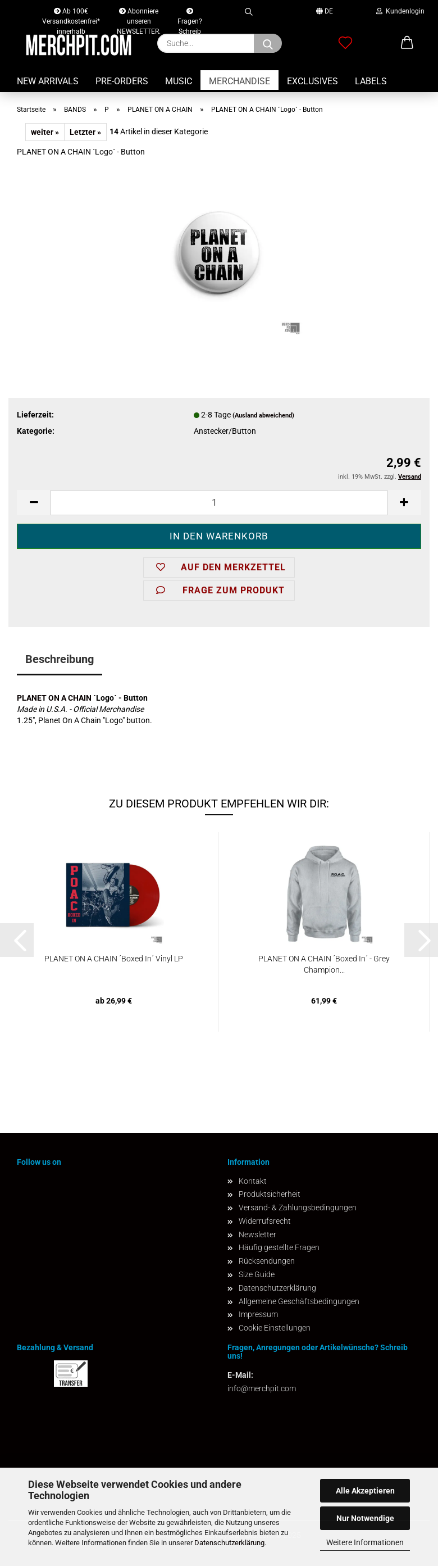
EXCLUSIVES (312, 81)
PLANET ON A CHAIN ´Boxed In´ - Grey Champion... (324, 964)
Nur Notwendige (365, 1518)
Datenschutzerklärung (229, 1542)
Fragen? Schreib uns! (189, 14)
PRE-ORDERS (121, 81)
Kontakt (253, 1181)
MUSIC (178, 81)
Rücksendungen (267, 1260)
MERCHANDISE (239, 81)
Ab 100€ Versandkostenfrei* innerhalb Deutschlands (71, 13)
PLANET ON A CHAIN (54, 697)
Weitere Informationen (365, 1542)
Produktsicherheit (269, 1194)
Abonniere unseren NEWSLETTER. (139, 13)
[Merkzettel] (345, 43)
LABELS (371, 81)
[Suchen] (268, 43)
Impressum (258, 1314)
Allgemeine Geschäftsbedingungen (299, 1301)
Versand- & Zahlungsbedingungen (298, 1207)
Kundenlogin (400, 11)
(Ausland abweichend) (263, 415)
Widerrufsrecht (265, 1221)
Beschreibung (59, 659)
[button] (407, 43)
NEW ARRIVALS (48, 81)
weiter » (45, 132)
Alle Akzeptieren (365, 1490)
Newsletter (257, 1234)
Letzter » (85, 132)
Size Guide (257, 1274)
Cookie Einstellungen (275, 1327)
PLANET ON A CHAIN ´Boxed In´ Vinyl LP (113, 958)
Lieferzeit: (35, 414)
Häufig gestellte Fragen (279, 1247)
